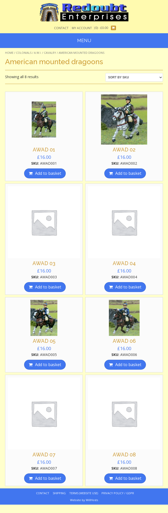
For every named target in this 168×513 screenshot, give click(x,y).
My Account (82, 28)
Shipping (59, 493)
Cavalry (50, 53)
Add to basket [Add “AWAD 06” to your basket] (128, 364)
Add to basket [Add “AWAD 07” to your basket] (48, 478)
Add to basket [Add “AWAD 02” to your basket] (128, 173)
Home (9, 53)
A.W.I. (37, 53)
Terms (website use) (83, 493)
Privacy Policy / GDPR (118, 493)
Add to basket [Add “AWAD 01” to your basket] (48, 173)
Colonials (23, 53)
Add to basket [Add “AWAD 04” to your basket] (128, 287)
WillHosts (92, 500)
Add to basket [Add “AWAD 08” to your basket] (128, 478)
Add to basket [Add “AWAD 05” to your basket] (48, 364)
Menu (84, 40)
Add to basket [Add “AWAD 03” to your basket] (48, 287)
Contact (61, 28)
